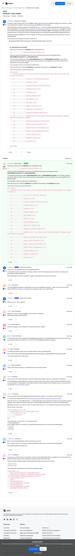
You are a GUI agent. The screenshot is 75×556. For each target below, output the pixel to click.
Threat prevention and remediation (51, 535)
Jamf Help (6, 528)
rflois (8, 349)
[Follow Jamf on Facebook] (17, 519)
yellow (9, 376)
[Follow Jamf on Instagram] (14, 519)
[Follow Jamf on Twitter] (4, 519)
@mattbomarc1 (11, 457)
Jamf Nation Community (10, 533)
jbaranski (9, 336)
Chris (8, 365)
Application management (26, 535)
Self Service (45, 528)
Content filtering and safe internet (51, 538)
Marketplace (7, 538)
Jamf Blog (6, 535)
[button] (3, 3)
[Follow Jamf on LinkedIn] (7, 519)
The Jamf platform (25, 528)
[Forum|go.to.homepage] (9, 3)
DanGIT (9, 311)
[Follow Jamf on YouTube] (10, 519)
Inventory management (26, 538)
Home (2, 7)
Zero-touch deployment (26, 530)
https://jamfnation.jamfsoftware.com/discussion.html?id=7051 (42, 29)
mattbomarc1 (10, 438)
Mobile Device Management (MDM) (29, 533)
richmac (9, 394)
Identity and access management (51, 530)
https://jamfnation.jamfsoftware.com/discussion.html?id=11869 (44, 398)
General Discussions (19, 7)
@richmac (36, 441)
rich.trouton (10, 163)
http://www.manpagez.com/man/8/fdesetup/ (22, 69)
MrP (8, 324)
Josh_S (9, 285)
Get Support (9, 7)
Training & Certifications (10, 530)
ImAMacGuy (10, 21)
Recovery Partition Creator (22, 384)
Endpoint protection (47, 533)
